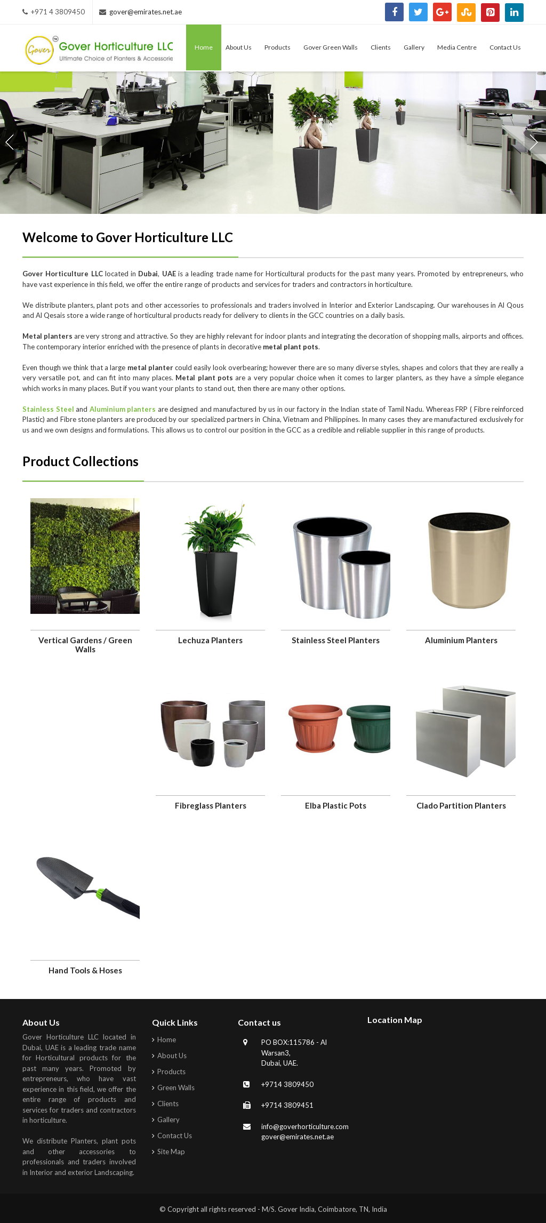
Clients (168, 1103)
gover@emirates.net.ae (145, 11)
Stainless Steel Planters (336, 640)
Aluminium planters (123, 409)
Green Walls (176, 1087)
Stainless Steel (48, 409)
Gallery (168, 1119)
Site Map (171, 1151)
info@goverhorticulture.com (305, 1126)
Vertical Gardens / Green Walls (85, 644)
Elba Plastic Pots (335, 805)
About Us (172, 1055)
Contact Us (174, 1135)
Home (166, 1039)
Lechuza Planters (210, 640)
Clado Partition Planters (461, 805)
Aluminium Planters (461, 640)
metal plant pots (290, 346)
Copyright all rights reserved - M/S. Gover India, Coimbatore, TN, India (277, 1209)
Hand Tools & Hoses (85, 970)
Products (171, 1071)
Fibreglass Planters (210, 805)
